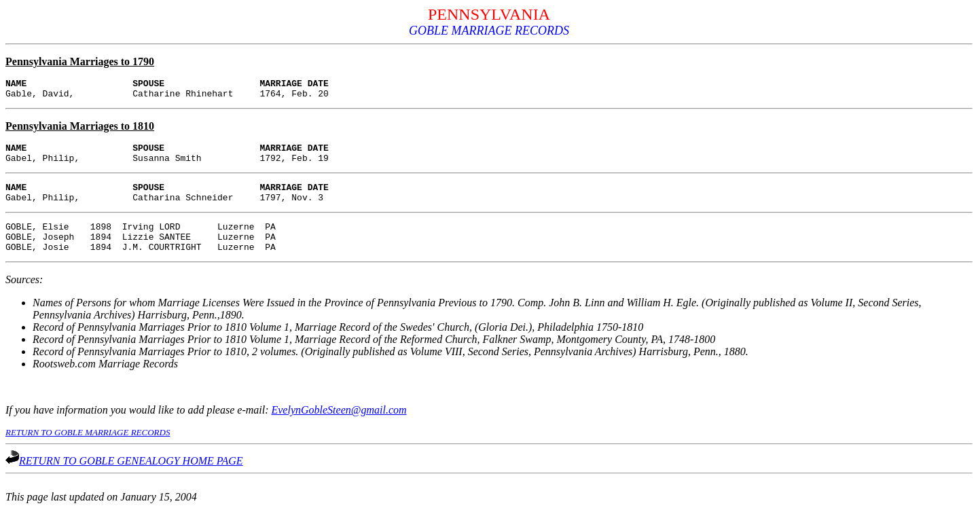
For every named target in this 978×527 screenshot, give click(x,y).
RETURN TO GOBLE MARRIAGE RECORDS (87, 451)
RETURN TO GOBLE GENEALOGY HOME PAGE (124, 479)
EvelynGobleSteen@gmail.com (338, 428)
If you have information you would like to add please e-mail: (138, 428)
